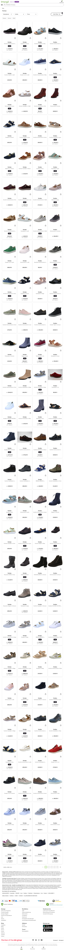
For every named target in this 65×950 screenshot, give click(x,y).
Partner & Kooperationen (6, 917)
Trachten (3, 936)
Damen (2, 931)
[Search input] (33, 6)
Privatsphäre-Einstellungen (28, 920)
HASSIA (21, 897)
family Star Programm (6, 912)
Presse (2, 920)
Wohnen (3, 934)
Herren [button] (9, 20)
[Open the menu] (3, 6)
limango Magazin (4, 915)
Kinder (2, 930)
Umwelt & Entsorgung (48, 915)
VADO (16, 897)
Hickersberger (37, 895)
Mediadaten (3, 922)
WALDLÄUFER (5, 895)
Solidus (25, 895)
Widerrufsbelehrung (26, 914)
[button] (7, 16)
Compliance (24, 917)
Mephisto (30, 895)
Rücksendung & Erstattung (49, 914)
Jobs (2, 919)
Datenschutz (24, 915)
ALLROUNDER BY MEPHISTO (30, 897)
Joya (21, 895)
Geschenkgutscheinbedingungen (29, 922)
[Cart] (15, 40)
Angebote (3, 926)
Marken (2, 938)
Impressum (24, 919)
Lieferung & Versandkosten (49, 912)
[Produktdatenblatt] (9, 38)
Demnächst (24, 928)
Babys (2, 928)
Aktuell (23, 926)
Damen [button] (4, 20)
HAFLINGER (51, 895)
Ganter (45, 895)
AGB (23, 912)
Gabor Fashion (5, 897)
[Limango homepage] (6, 2)
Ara (42, 895)
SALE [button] (14, 20)
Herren (2, 933)
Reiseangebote (25, 933)
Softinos (12, 897)
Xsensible (12, 895)
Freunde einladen (4, 914)
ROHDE (17, 895)
